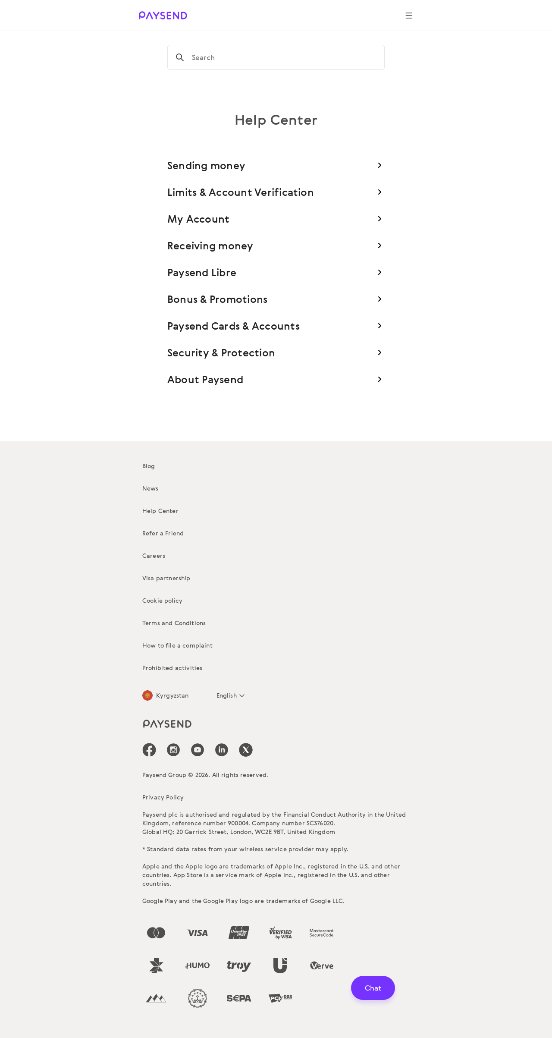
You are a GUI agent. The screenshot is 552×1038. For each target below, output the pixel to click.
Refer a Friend (163, 533)
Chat (373, 988)
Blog (148, 466)
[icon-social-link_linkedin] (222, 750)
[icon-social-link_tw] (246, 750)
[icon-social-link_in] (173, 750)
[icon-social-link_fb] (149, 750)
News (150, 488)
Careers (153, 555)
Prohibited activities (172, 668)
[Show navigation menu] (408, 15)
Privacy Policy (163, 797)
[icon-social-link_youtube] (197, 750)
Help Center (160, 510)
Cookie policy (162, 600)
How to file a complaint (177, 645)
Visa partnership (166, 578)
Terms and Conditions (174, 623)
